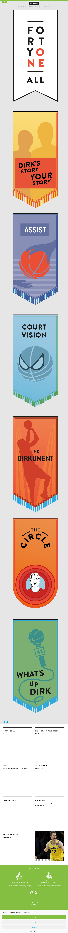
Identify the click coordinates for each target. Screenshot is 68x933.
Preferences (34, 927)
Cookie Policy (33, 931)
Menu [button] (4, 1)
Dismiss (34, 922)
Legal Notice (34, 902)
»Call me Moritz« (43, 860)
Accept (34, 917)
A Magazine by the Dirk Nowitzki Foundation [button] (34, 6)
